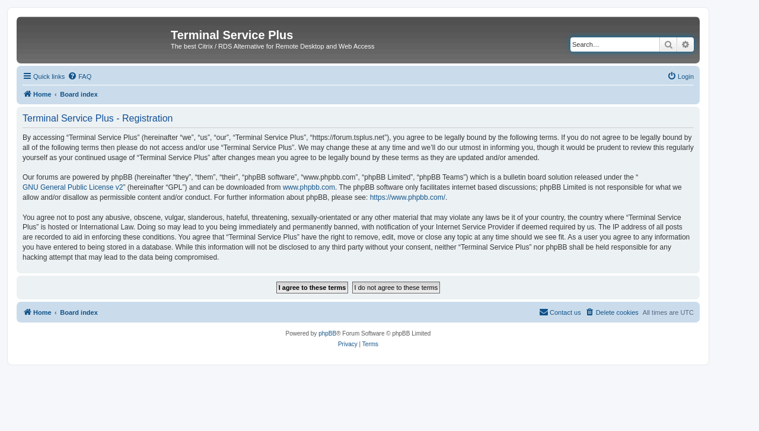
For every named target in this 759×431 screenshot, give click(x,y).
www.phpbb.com (309, 187)
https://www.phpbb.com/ (407, 197)
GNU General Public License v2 (73, 187)
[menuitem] (79, 76)
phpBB (327, 333)
